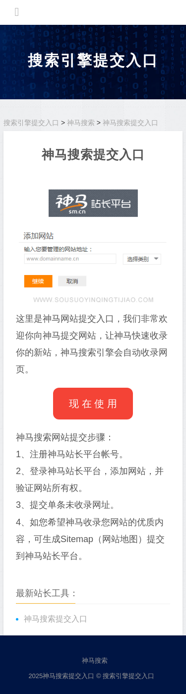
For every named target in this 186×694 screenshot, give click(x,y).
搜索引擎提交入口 (93, 60)
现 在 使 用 (93, 403)
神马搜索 (81, 123)
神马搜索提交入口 (130, 123)
